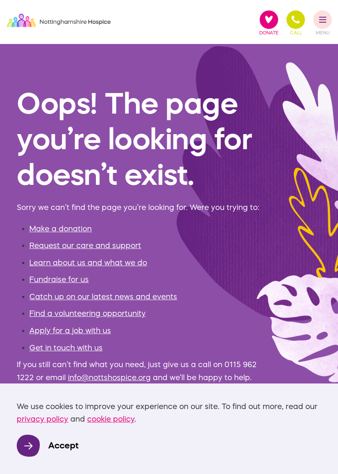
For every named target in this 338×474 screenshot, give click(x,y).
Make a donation (60, 229)
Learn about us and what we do (88, 263)
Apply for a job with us (70, 330)
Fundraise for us (59, 279)
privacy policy (42, 419)
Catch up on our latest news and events (103, 296)
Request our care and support (85, 245)
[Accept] (48, 445)
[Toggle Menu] (322, 20)
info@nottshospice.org (109, 377)
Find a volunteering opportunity (87, 313)
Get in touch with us (66, 348)
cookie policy (110, 419)
